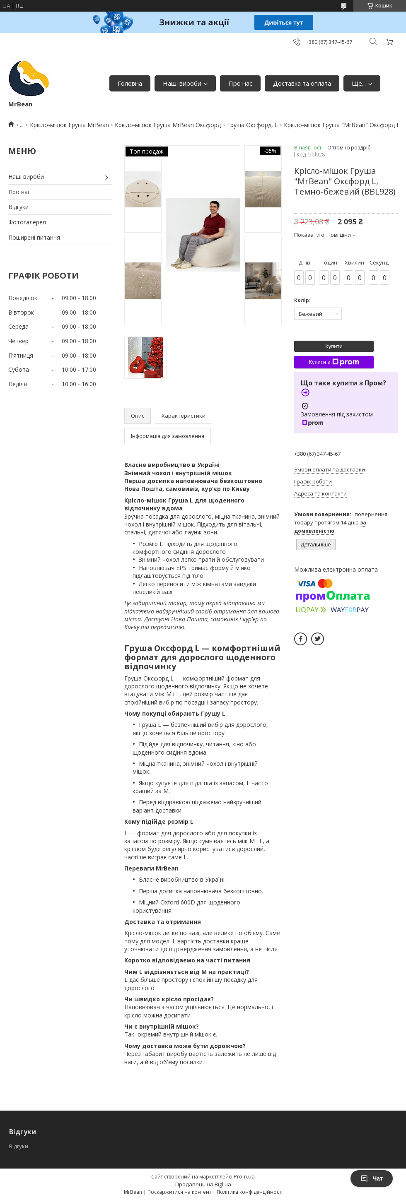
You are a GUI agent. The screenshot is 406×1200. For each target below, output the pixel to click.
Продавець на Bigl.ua (203, 1184)
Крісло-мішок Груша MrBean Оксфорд (168, 125)
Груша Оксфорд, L (252, 125)
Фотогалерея (27, 222)
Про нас (240, 83)
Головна (130, 83)
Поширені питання (34, 237)
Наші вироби (182, 83)
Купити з (334, 362)
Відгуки (18, 207)
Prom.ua (244, 1176)
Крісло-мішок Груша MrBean (69, 125)
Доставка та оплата (302, 83)
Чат (371, 1178)
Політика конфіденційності (250, 1191)
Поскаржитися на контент (179, 1191)
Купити (334, 346)
